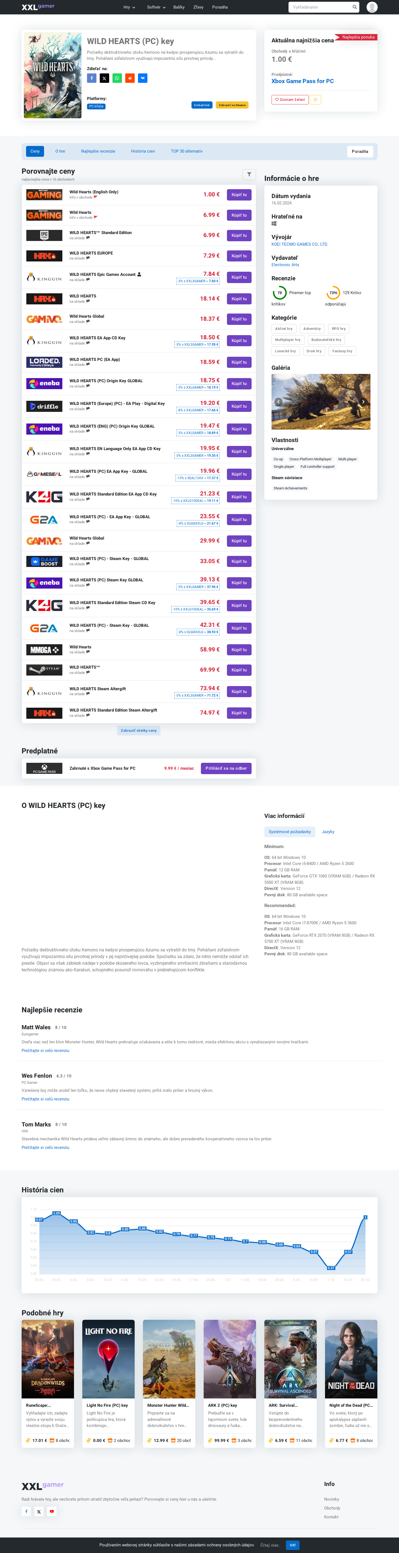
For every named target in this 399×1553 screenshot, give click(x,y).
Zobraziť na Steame (232, 105)
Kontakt (331, 1517)
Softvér (156, 7)
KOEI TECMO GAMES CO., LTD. (300, 244)
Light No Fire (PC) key (107, 1405)
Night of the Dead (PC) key (350, 1405)
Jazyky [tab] (328, 831)
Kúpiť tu (239, 194)
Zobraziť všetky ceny (139, 730)
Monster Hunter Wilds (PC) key (167, 1405)
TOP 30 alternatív (187, 151)
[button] (372, 7)
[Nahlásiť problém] (315, 99)
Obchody (332, 1508)
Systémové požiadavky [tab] (290, 831)
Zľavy (198, 7)
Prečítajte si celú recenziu (45, 1050)
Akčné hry (284, 329)
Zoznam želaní (290, 99)
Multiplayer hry (288, 340)
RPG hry (339, 329)
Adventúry (312, 329)
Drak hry (314, 351)
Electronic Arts (285, 264)
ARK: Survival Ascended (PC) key (286, 1405)
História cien (143, 151)
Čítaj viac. (270, 1545)
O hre (60, 151)
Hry (129, 7)
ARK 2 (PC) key (222, 1405)
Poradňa (220, 7)
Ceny (35, 151)
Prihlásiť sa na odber (226, 768)
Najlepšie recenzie (98, 151)
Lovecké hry (285, 351)
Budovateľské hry (326, 340)
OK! (293, 1545)
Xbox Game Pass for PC (303, 81)
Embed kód (202, 105)
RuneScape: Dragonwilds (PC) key (46, 1405)
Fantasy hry (342, 351)
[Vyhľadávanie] (323, 7)
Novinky (331, 1499)
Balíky (179, 7)
